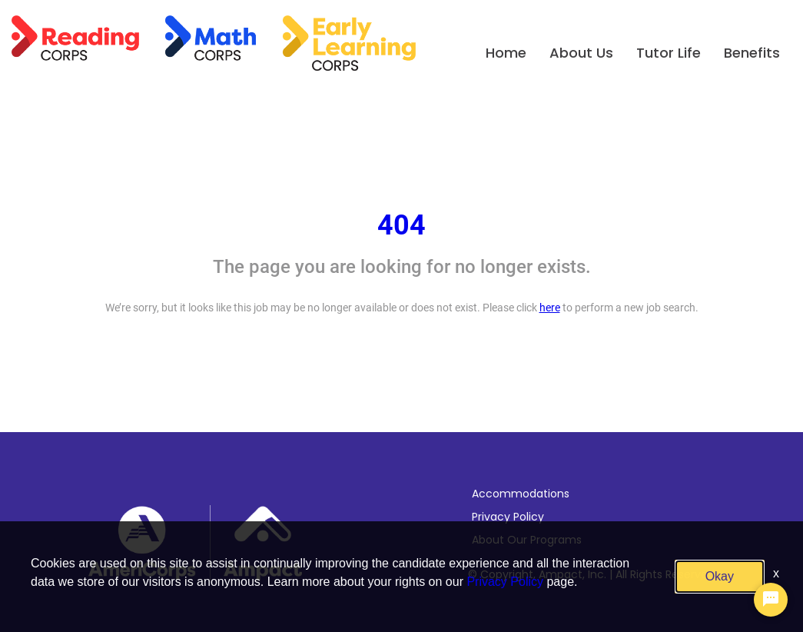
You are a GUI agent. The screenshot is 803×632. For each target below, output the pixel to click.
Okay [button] (719, 576)
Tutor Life (668, 52)
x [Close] (776, 573)
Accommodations (520, 493)
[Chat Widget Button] (771, 600)
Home (506, 52)
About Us (581, 52)
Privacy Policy (508, 516)
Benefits (752, 52)
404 (401, 225)
